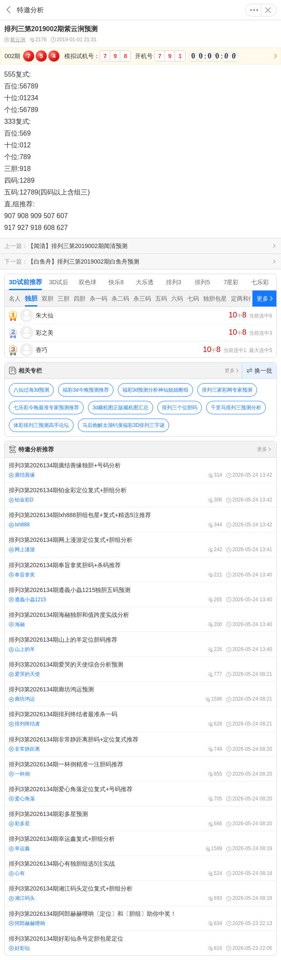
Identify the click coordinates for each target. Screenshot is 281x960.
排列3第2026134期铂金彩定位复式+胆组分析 (140, 495)
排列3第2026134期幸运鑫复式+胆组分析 (140, 843)
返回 (8, 10)
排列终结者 (24, 724)
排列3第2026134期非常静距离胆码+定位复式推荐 (140, 744)
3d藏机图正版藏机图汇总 (120, 408)
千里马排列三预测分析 (236, 408)
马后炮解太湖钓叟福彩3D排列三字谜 (123, 425)
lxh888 (19, 525)
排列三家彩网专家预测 (227, 390)
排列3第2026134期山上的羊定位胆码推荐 (140, 644)
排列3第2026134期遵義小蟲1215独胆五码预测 (140, 594)
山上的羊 (22, 649)
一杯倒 (19, 774)
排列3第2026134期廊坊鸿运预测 (140, 694)
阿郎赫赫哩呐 (27, 923)
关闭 (268, 10)
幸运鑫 (19, 848)
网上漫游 (22, 549)
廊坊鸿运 (22, 699)
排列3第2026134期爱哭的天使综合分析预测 (140, 669)
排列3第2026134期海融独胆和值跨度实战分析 (140, 619)
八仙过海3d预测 (31, 390)
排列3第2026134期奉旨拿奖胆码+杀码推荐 (140, 569)
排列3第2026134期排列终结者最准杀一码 (140, 719)
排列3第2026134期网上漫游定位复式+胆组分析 (140, 544)
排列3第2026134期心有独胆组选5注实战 (140, 868)
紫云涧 (14, 39)
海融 (17, 624)
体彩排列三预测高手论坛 (41, 425)
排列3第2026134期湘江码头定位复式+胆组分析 (140, 893)
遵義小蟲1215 (27, 600)
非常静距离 (24, 749)
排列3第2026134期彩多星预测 (140, 818)
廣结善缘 (22, 475)
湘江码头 (22, 898)
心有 (17, 873)
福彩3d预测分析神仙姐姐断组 (155, 390)
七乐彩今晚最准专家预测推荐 (46, 408)
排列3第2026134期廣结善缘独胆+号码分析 (140, 470)
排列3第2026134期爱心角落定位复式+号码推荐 (140, 793)
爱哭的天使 (24, 674)
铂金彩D (21, 500)
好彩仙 (19, 948)
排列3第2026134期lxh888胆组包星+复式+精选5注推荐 (140, 519)
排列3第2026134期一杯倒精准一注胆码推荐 (140, 769)
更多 (254, 10)
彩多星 (19, 824)
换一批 (259, 371)
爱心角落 (22, 799)
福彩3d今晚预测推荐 (86, 390)
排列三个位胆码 (179, 408)
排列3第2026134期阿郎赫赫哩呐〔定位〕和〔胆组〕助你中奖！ (140, 918)
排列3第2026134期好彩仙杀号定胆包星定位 (140, 943)
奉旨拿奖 (22, 575)
